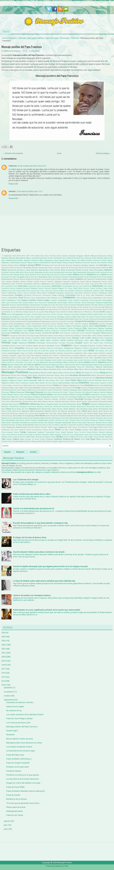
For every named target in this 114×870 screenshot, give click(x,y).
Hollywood (22, 343)
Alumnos (79, 263)
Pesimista (56, 392)
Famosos (13, 38)
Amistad (31, 265)
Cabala (58, 279)
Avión (3, 275)
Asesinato (39, 272)
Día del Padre (104, 307)
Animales (103, 265)
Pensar (96, 390)
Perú (45, 392)
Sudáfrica (80, 425)
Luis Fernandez (17, 362)
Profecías (99, 397)
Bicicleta (110, 275)
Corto (92, 295)
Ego (26, 319)
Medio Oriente (62, 369)
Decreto (59, 303)
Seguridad (23, 418)
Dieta (75, 312)
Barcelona (50, 275)
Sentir (63, 418)
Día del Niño (93, 307)
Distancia (67, 314)
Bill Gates (13, 277)
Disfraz (53, 314)
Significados (43, 420)
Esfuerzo (4, 326)
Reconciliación (93, 401)
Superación (10, 427)
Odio (37, 383)
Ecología (60, 317)
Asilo (51, 272)
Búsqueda (46, 279)
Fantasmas (55, 331)
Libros (11, 360)
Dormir (27, 317)
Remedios (94, 404)
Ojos (50, 383)
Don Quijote (108, 314)
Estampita (19, 328)
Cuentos (24, 300)
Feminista (15, 333)
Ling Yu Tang (34, 360)
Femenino (100, 331)
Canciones (96, 281)
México (61, 373)
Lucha (9, 362)
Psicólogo (88, 399)
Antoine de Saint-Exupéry (87, 268)
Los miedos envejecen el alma (19, 747)
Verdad (72, 437)
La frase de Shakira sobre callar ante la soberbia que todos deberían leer (44, 581)
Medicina (31, 369)
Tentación (22, 430)
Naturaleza (100, 378)
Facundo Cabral (7, 331)
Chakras (33, 288)
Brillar (99, 277)
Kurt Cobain (53, 356)
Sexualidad (10, 420)
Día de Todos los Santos (55, 307)
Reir (64, 404)
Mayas (13, 369)
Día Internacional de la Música (56, 309)
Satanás (98, 416)
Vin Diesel (35, 439)
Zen (69, 441)
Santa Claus (108, 413)
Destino (88, 305)
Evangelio (63, 328)
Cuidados (53, 300)
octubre (7, 696)
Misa (18, 375)
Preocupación (28, 397)
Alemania (36, 263)
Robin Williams (70, 409)
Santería (56, 416)
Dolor (96, 314)
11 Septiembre (6, 256)
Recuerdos (103, 401)
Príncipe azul (63, 397)
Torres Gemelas (7, 432)
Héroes (86, 340)
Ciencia (4, 291)
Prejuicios (103, 395)
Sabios (32, 411)
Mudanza (109, 375)
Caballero (65, 279)
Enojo (11, 324)
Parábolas (37, 388)
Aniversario (5, 268)
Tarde (70, 427)
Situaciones (94, 420)
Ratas (35, 401)
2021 (3, 653)
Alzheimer (87, 263)
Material (99, 367)
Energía (78, 321)
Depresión (5, 305)
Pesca (50, 392)
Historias (6, 342)
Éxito (85, 328)
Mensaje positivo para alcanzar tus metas (24, 743)
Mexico (56, 373)
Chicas (70, 288)
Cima (10, 291)
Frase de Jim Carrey (14, 815)
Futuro (61, 336)
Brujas (110, 277)
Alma (54, 263)
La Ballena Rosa (64, 356)
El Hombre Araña (48, 319)
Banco (39, 275)
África (41, 260)
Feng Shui (24, 333)
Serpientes (99, 418)
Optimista (74, 383)
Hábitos (36, 340)
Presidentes (45, 397)
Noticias (98, 380)
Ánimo (110, 265)
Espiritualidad (100, 326)
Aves (111, 272)
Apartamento (12, 270)
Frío (27, 336)
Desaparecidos (35, 305)
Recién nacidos (82, 401)
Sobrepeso (109, 420)
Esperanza (37, 326)
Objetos (12, 383)
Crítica (78, 298)
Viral (87, 439)
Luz (37, 362)
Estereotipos (28, 328)
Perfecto (110, 390)
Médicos (39, 369)
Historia (109, 340)
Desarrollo (51, 305)
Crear (28, 298)
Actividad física (79, 258)
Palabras (73, 385)
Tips (96, 429)
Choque (92, 288)
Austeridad (68, 272)
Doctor (90, 314)
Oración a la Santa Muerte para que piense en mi (33, 508)
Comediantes (11, 293)
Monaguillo (42, 375)
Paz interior (49, 390)
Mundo (45, 378)
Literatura (48, 360)
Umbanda (109, 432)
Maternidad (108, 367)
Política (66, 394)
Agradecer (49, 260)
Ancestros (69, 265)
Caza (81, 286)
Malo (25, 365)
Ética (56, 328)
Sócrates (41, 423)
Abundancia (20, 258)
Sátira (104, 416)
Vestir (86, 437)
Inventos (13, 351)
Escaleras (84, 324)
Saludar (95, 411)
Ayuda (16, 275)
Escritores (93, 324)
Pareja (77, 388)
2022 (42, 256)
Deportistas (108, 303)
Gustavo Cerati (26, 340)
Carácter (58, 284)
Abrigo (110, 256)
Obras (17, 383)
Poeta (55, 395)
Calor (3, 282)
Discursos (46, 314)
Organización (94, 383)
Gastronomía (6, 338)
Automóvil (91, 272)
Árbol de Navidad (68, 270)
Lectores (13, 358)
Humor (13, 346)
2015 (3, 677)
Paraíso (59, 388)
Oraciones (84, 382)
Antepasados (43, 268)
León (62, 358)
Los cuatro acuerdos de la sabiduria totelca (24, 714)
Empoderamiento (21, 321)
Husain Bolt (20, 346)
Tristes (63, 432)
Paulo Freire (37, 390)
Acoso (64, 258)
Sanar (95, 413)
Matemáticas (90, 367)
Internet (103, 348)
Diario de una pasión (36, 312)
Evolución (78, 328)
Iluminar (58, 346)
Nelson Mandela (30, 380)
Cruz (90, 298)
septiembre (9, 700)
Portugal (80, 395)
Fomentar (88, 333)
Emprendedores (33, 321)
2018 (33, 256)
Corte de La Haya (83, 295)
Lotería (3, 362)
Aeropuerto (35, 260)
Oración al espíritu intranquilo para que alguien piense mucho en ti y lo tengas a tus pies (50, 566)
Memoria (88, 369)
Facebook (109, 328)
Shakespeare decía (14, 811)
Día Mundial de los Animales (12, 312)
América (16, 265)
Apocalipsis (21, 270)
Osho (30, 385)
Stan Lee (51, 425)
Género (43, 338)
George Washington (59, 338)
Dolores (101, 314)
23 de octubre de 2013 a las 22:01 (32, 166)
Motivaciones (85, 375)
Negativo (5, 380)
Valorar (110, 435)
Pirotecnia (95, 392)
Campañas (66, 282)
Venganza (47, 437)
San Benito (11, 413)
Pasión (103, 388)
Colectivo (96, 291)
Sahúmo (54, 411)
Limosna (18, 360)
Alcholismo (97, 260)
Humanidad (108, 343)
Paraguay (52, 388)
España (16, 326)
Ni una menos (49, 380)
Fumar (56, 336)
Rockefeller (84, 409)
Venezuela (39, 437)
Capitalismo (45, 284)
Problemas (81, 397)
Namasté (85, 378)
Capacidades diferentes (31, 284)
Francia (110, 333)
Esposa (110, 326)
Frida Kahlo (22, 336)
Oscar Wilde (23, 385)
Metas (50, 373)
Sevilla (110, 418)
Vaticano (16, 437)
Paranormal (66, 388)
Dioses (9, 314)
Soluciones (91, 423)
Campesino (75, 282)
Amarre (4, 265)
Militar (110, 373)
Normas (91, 380)
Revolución (109, 407)
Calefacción (91, 279)
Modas (35, 375)
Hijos (97, 340)
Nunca (110, 380)
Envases (53, 324)
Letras (66, 358)
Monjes (57, 375)
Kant (24, 356)
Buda (3, 279)
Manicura (55, 365)
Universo (45, 435)
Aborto (87, 256)
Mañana (97, 365)
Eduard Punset (94, 317)
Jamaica (69, 351)
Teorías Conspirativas (34, 430)
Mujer (29, 377)
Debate (25, 303)
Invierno (24, 351)
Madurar (94, 362)
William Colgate (51, 441)
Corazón (61, 295)
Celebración (87, 286)
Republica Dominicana (28, 407)
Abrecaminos (102, 256)
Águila (62, 260)
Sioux (78, 420)
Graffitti (88, 338)
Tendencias (5, 430)
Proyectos (70, 399)
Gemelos (28, 338)
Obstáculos (24, 383)
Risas (39, 409)
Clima (42, 291)
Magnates (10, 365)
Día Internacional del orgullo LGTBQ (100, 309)
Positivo (86, 394)
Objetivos (5, 383)
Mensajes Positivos (35, 38)
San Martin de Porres (75, 413)
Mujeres (37, 377)
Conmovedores (7, 295)
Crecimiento (40, 298)
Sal (59, 411)
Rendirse (101, 404)
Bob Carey (34, 277)
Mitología (24, 375)
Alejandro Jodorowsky (10, 263)
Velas (33, 437)
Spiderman (38, 425)
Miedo (78, 372)
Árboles (79, 270)
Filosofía (45, 333)
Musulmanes (77, 378)
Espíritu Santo (88, 326)
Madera (59, 362)
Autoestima (82, 272)
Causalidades (67, 286)
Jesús (91, 350)
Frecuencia (13, 336)
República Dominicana (45, 407)
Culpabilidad (62, 300)
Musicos (68, 378)
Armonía (12, 272)
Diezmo (80, 312)
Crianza (54, 298)
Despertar (80, 305)
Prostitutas (39, 399)
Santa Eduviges (6, 416)
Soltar (80, 423)
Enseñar (28, 324)
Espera (29, 326)
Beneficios (91, 274)
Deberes (31, 303)
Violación (49, 439)
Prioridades (72, 397)
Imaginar (76, 346)
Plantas (10, 394)
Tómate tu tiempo (13, 771)
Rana (31, 401)
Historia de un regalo (15, 706)
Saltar (79, 411)
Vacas (86, 435)
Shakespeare (20, 420)
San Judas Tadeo (60, 413)
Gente (48, 338)
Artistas (31, 272)
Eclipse (53, 317)
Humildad (5, 346)
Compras (60, 293)
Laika (95, 356)
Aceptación (58, 258)
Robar (49, 409)
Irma (35, 351)
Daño (12, 303)
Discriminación (37, 314)
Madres (87, 362)
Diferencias (88, 312)
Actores (88, 258)
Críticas (84, 298)
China (80, 288)
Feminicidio (6, 333)
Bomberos (65, 277)
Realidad (58, 401)
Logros (75, 360)
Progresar (14, 399)
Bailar (27, 275)
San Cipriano (29, 413)
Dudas (43, 317)
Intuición (110, 348)
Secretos (110, 416)
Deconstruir (43, 303)
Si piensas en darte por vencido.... (20, 702)
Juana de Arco (68, 353)
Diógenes (109, 312)
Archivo (33, 452)
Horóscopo (70, 343)
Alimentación (45, 263)
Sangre (101, 413)
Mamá (37, 364)
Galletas (100, 336)
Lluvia (64, 360)
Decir (36, 303)
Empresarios (45, 321)
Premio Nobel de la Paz (14, 397)
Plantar (4, 395)
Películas (86, 390)
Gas (111, 336)
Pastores (109, 388)
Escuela (109, 324)
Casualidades (46, 286)
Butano (53, 279)
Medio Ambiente (49, 369)
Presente (36, 397)
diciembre (8, 687)
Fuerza (50, 336)
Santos (92, 416)
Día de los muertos (38, 307)
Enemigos (71, 321)
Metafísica (44, 373)
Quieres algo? (12, 730)
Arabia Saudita (55, 270)
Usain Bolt (65, 435)
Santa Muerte (40, 415)
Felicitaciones (90, 331)
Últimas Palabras (98, 432)
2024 (3, 640)
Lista (41, 360)
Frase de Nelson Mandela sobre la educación (25, 791)
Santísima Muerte (67, 416)
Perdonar (103, 390)
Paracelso (44, 388)
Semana (30, 418)
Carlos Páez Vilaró (100, 284)
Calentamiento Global (104, 279)
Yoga (60, 441)
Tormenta (109, 430)
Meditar (70, 369)
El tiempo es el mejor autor (17, 767)
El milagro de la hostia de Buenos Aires (29, 537)
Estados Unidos (8, 328)
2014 (18, 256)
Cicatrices (99, 288)
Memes (81, 369)
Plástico (16, 395)
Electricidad (69, 319)
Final (61, 333)
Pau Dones (17, 390)
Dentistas (77, 303)
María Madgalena (106, 365)
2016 (23, 256)
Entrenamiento (37, 324)
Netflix (40, 380)
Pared (73, 388)
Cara (52, 284)
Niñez (73, 380)
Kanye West (30, 356)
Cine (13, 291)
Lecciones (5, 358)
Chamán (41, 288)
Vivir (111, 439)
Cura (91, 300)
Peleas (79, 390)
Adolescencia (11, 260)
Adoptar (20, 260)
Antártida (35, 268)
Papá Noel (28, 388)
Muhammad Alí (20, 378)
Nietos (67, 380)
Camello (36, 282)
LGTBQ (110, 358)
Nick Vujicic (60, 380)
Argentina (108, 270)
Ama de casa (96, 263)
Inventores (5, 351)
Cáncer (88, 281)
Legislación (35, 358)
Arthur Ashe (24, 272)
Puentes (103, 399)
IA (26, 346)
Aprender (34, 270)
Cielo (111, 288)
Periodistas (5, 392)
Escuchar (102, 324)
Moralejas (74, 375)
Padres (56, 385)
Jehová (85, 351)
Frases (5, 335)
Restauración (81, 407)
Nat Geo (92, 378)
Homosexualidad (52, 343)
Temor (110, 427)
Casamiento (32, 286)
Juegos (90, 353)
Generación (36, 338)
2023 (46, 256)
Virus (98, 439)
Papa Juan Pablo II (17, 388)
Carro (15, 286)
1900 (14, 256)
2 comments (34, 51)
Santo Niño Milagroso (81, 416)
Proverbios (62, 399)
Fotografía (96, 333)
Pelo (91, 390)
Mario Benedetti (14, 367)
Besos (98, 275)
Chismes (86, 288)
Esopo (10, 326)
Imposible (83, 346)
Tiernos (85, 430)
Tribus (57, 432)
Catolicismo (57, 286)
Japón (75, 351)
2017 (28, 256)
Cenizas (13, 288)
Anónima (13, 268)
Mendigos (94, 369)
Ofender (42, 383)
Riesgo (19, 409)
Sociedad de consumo (29, 423)
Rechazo (73, 401)
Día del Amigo (70, 307)
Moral (67, 375)
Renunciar (109, 404)
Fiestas (38, 333)
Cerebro (19, 288)
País (61, 385)
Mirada (13, 375)
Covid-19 (22, 298)
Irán (32, 351)
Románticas (104, 409)
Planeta (109, 392)
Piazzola (78, 392)
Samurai (106, 411)
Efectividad (21, 319)
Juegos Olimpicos (99, 353)
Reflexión (24, 404)
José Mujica (38, 353)
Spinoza (45, 425)
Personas (75, 38)
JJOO (106, 351)
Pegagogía (73, 390)
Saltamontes (72, 411)
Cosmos (4, 298)
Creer (48, 298)
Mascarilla (50, 367)
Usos (72, 435)
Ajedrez (74, 260)
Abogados (80, 256)
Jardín (79, 351)
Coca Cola (48, 291)
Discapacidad (17, 314)
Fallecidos (18, 331)
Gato (13, 338)
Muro (56, 378)
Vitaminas (105, 439)
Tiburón (71, 430)
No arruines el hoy (14, 710)
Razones (51, 401)
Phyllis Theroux (68, 392)
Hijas (92, 340)
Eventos (70, 328)
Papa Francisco (52, 38)
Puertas (110, 399)
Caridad (72, 284)
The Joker (64, 430)
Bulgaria (29, 279)
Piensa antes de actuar (16, 807)
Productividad (91, 397)
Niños (79, 380)
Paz (42, 390)
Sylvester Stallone (34, 427)
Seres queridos (90, 418)
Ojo (46, 383)
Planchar (103, 392)
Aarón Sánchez (63, 256)
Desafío (19, 305)
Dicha (57, 312)
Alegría (110, 260)
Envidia (60, 324)
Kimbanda (45, 356)
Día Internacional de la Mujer (33, 309)
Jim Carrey (99, 351)
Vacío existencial (95, 435)
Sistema (87, 420)
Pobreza (34, 394)
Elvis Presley (84, 319)
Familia (31, 330)
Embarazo (92, 319)
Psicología (78, 399)
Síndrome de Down (62, 420)
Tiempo (78, 429)
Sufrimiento (101, 425)
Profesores (5, 399)
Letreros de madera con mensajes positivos (32, 595)
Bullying (35, 279)
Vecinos (22, 437)
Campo (82, 282)
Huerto (95, 343)
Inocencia (50, 348)
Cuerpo (46, 300)
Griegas (4, 340)
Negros (20, 380)
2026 (3, 633)
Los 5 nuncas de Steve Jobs (18, 723)
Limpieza (24, 360)
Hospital (78, 343)
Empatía (109, 319)
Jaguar (52, 351)
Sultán (3, 427)
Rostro (9, 411)
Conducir (94, 293)
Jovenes (59, 353)
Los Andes (94, 360)
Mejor (76, 369)
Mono (62, 375)
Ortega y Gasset (12, 385)
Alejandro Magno (26, 263)
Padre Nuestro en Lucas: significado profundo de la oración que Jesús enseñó (46, 610)
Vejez (28, 437)
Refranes (43, 404)
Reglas (56, 404)
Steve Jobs (59, 425)
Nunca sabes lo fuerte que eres (19, 739)
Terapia (45, 430)
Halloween (55, 340)
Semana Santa (39, 418)
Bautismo (63, 275)
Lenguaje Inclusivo (46, 358)
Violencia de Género (71, 439)
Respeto (73, 407)
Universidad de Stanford (32, 435)
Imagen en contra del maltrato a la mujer (23, 783)
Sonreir (98, 423)
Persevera (10, 734)
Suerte (93, 425)
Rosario (4, 411)
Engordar (4, 324)
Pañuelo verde (99, 385)
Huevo (101, 343)
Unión (3, 435)
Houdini (86, 343)
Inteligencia (68, 348)
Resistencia (66, 407)
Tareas (74, 427)
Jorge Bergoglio (13, 353)
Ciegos (105, 288)
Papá (106, 385)
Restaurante (91, 407)
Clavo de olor (35, 291)
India (105, 346)
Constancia (27, 295)
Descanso (66, 305)
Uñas (52, 435)
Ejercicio (38, 319)
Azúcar (22, 275)
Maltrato (31, 365)
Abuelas (4, 258)
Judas (85, 353)
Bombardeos (57, 277)
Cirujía (18, 291)
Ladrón (89, 356)
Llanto (54, 360)
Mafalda (110, 362)
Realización (66, 401)
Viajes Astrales (99, 437)
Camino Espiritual (54, 281)
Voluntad (15, 441)
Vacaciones (78, 435)
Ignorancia (42, 346)
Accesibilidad (42, 258)
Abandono (72, 256)
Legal (28, 358)
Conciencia (87, 293)
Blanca (28, 277)
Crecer (33, 298)
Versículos (79, 437)
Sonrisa (104, 423)
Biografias (21, 277)
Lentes (57, 358)
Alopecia (59, 263)
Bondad (73, 277)
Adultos (27, 260)
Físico (82, 333)
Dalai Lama (5, 303)
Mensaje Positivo (106, 369)
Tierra (91, 430)
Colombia (109, 291)
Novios (104, 380)
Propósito (21, 399)
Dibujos (52, 312)
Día (93, 305)
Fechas (73, 331)
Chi (66, 288)
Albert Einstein (86, 260)
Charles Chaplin (57, 288)
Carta (20, 286)
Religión (86, 404)
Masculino (80, 367)
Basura (57, 275)
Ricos (14, 409)
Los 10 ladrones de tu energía (25, 479)
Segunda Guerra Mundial (10, 418)
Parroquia (84, 388)
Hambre (63, 340)
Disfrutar (60, 314)
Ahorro (68, 260)
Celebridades (97, 286)
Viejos (22, 439)
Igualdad (50, 346)
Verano (66, 437)
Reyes (3, 409)
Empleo (12, 321)
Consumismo (36, 295)
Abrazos (94, 256)
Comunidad (78, 293)
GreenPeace (108, 338)
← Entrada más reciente (12, 153)
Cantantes (5, 284)
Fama (25, 331)
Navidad (109, 378)
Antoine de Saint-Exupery (69, 268)
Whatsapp (34, 441)
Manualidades (87, 365)
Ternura (51, 430)
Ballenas (33, 275)
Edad (74, 317)
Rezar (8, 409)
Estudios (50, 328)
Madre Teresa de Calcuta (73, 362)
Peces (61, 390)
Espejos (23, 326)
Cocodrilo (71, 291)
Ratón (40, 401)
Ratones (45, 401)
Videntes (9, 439)
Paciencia (49, 385)
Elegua (76, 319)
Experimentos (92, 328)
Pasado (91, 388)
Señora (71, 418)
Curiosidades (107, 300)
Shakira (27, 420)
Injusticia (42, 348)
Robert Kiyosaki (57, 409)
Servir (106, 418)
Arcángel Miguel (88, 270)
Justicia (4, 355)
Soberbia (102, 420)
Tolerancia (101, 430)
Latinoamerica (102, 356)
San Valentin (88, 413)
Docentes (83, 314)
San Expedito (40, 413)
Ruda (14, 411)
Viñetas (42, 439)
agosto (7, 821)
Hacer (48, 340)
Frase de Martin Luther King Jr (19, 759)
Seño (67, 418)
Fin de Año (54, 333)
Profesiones (108, 397)
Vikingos (28, 439)
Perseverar (20, 392)
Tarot (79, 427)
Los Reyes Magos (105, 360)
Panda (82, 385)
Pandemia (89, 385)
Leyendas (98, 358)
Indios (110, 346)
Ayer (11, 275)
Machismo (44, 362)
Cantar (12, 284)
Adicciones (108, 258)
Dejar (65, 303)
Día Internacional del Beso (77, 309)
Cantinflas (19, 284)
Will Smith (42, 441)
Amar (110, 263)
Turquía (89, 432)
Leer (24, 358)
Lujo (25, 362)
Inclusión (91, 346)
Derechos (13, 305)
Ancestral (61, 265)
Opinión (54, 383)
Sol (46, 423)
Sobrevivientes (6, 423)
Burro (41, 279)
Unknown (13, 166)
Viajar (90, 437)
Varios (10, 437)
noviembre (8, 692)
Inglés (36, 348)
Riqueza (32, 409)
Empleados (5, 321)
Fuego (31, 336)
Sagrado (47, 411)
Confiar (110, 293)
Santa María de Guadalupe (23, 416)
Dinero (103, 312)
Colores (4, 293)
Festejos (32, 333)
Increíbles (99, 346)
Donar (22, 317)
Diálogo (25, 312)
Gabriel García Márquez (73, 336)
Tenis (16, 430)
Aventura (105, 272)
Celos (106, 286)
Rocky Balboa (93, 409)
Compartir (52, 293)
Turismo (82, 432)
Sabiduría (25, 411)
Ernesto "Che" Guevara (72, 324)
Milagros (103, 372)
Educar (14, 319)
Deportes (99, 303)
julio (5, 825)
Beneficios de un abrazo (16, 799)
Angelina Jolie (94, 265)
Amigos (23, 265)
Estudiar (42, 328)
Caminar (43, 282)
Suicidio (109, 425)
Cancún (104, 282)
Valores (4, 437)
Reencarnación (14, 404)
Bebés (70, 275)
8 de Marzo (53, 256)
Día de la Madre (23, 307)
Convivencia (46, 295)
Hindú (102, 340)
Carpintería (9, 286)
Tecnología (92, 427)
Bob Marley (43, 277)
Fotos (103, 333)
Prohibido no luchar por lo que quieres (22, 775)
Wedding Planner (25, 441)
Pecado (55, 390)
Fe (69, 330)
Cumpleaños (84, 300)
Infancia (4, 348)
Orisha (3, 385)
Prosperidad (30, 399)
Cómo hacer (42, 293)
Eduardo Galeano (106, 317)
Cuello (18, 300)
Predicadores (95, 395)
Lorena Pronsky (84, 360)
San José (49, 413)
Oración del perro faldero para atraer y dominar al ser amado (39, 552)
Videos (16, 439)
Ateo (62, 272)
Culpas (70, 300)
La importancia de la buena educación (22, 779)
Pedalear (66, 390)
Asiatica (46, 272)
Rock (78, 409)
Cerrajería (26, 288)
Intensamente (94, 348)
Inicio (6, 31)
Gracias (75, 338)
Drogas (38, 317)
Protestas (55, 399)
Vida (3, 439)
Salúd (89, 411)
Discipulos (27, 314)
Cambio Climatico (26, 282)
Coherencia (79, 291)
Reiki (61, 404)
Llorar (59, 360)
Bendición (83, 275)
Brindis (104, 277)
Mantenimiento (70, 365)
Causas (75, 286)
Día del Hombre (82, 307)
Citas (23, 291)
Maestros (102, 362)
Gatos (18, 338)
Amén (10, 265)
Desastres (59, 305)
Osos (34, 385)
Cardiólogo (65, 284)
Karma (38, 355)
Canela (110, 282)
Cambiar (15, 281)
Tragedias (40, 432)
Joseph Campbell (50, 353)
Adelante (100, 258)
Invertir (19, 351)
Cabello (72, 279)
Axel (8, 275)
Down (32, 317)
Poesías (49, 394)
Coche (61, 291)
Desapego (44, 305)
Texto (57, 429)
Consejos (19, 295)
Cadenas (79, 279)
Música (62, 378)
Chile (75, 288)
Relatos (78, 404)
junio (6, 829)
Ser (83, 418)
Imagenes (66, 345)
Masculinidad (70, 367)
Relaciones (71, 404)
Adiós (3, 260)
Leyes (104, 358)
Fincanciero (75, 333)
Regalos (50, 404)
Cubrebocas (11, 300)
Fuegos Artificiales (40, 336)
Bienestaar (5, 277)
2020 (37, 256)
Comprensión (68, 293)
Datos (20, 303)
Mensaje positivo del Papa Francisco (21, 46)
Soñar (110, 423)
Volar (10, 441)
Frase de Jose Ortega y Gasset (19, 718)
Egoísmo (32, 319)
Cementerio (5, 288)
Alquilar (66, 263)
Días (46, 312)
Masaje (42, 367)
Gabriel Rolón (86, 336)
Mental (32, 373)
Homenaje (41, 343)
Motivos (94, 375)
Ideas (30, 346)
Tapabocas (62, 427)
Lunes (30, 362)
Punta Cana (5, 401)
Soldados (51, 423)
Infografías (19, 348)
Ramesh (25, 401)
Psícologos (96, 399)
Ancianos (77, 265)
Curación (97, 300)
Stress (66, 425)
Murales (51, 378)
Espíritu (44, 326)
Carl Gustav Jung (87, 284)
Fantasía (47, 331)
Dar (16, 303)
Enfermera (99, 321)
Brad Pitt (88, 277)
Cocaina (55, 291)
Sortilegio (19, 425)
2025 (3, 637)
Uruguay (57, 435)
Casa (25, 286)
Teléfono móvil (103, 427)
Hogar (14, 343)
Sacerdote (40, 411)
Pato (2, 390)
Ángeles (85, 265)
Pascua (98, 388)
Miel (83, 373)
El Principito (59, 319)
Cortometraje (99, 295)
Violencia (58, 439)
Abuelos (12, 258)
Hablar (42, 340)
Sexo (3, 420)
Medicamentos (22, 369)
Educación (6, 319)
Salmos (64, 411)
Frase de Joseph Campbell (17, 763)
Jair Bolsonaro (60, 351)
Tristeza (69, 432)
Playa (22, 395)
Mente (37, 373)
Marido (4, 367)
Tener (12, 430)
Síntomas (72, 420)
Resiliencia (57, 407)
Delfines (70, 303)
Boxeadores (81, 277)
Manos (62, 365)
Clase (28, 291)
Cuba (104, 298)
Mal (21, 365)
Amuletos (46, 265)
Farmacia (63, 331)
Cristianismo (69, 297)
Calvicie (9, 282)
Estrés (36, 328)
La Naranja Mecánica (79, 356)
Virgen (92, 439)
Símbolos (52, 420)
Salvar (101, 411)
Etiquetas (20, 452)
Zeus (73, 441)
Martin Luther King (31, 367)
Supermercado (21, 427)
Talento (50, 427)
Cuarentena (97, 298)
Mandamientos (46, 365)
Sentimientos (56, 418)
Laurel (110, 356)
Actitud (70, 258)
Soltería (84, 423)
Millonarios (5, 375)
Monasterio (50, 375)
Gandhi (106, 336)
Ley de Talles (88, 358)
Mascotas (60, 367)
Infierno (11, 348)
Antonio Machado (102, 268)
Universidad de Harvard (14, 435)
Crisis (60, 298)
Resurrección (100, 407)
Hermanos (79, 340)
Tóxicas (16, 432)
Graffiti (82, 338)
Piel (83, 392)
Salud (84, 411)
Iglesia (35, 346)
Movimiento (101, 375)
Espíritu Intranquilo (73, 326)
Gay (22, 338)
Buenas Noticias (20, 279)
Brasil (94, 277)
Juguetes (109, 353)
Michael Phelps (69, 373)
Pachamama (41, 385)
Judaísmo (78, 353)
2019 (3, 661)
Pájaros (66, 385)
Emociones (100, 319)
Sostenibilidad (28, 425)
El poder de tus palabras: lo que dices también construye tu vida (40, 523)
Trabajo (23, 432)
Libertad (4, 360)
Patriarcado (9, 390)
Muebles (4, 378)
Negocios (13, 380)
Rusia (19, 411)
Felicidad (22, 38)
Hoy (91, 343)
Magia (4, 364)
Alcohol (104, 260)
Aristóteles (5, 272)
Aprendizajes (44, 270)
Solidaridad (66, 423)
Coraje (54, 295)
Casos (38, 286)
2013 (3, 685)
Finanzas (67, 333)
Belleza (76, 274)
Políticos (72, 394)
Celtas (110, 286)
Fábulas (101, 328)
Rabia (13, 401)
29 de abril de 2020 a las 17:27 (29, 191)
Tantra (55, 427)
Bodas (50, 277)
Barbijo (44, 275)
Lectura (19, 358)
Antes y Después (54, 268)
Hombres (32, 343)
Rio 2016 (25, 409)
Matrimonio (6, 369)
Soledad (58, 423)
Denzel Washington (88, 303)
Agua (56, 260)
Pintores (88, 392)
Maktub (17, 365)
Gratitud (95, 338)
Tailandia (43, 427)
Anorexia (20, 268)
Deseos (73, 305)
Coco (66, 291)
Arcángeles (99, 270)
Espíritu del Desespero (56, 326)
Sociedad (15, 423)
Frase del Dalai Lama (15, 755)
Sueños (87, 425)
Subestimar (73, 425)
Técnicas (85, 427)
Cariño (78, 284)
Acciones (51, 258)
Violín (83, 439)
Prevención (54, 397)
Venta (53, 437)
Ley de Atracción (76, 358)
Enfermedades (88, 321)
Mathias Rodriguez (12, 51)
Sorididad (4, 425)
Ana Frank (54, 265)
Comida (32, 293)
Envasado (45, 324)
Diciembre (63, 312)
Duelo (49, 317)
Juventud (12, 355)
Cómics (25, 293)
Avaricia (99, 272)
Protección (47, 399)
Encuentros (63, 321)
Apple (28, 270)
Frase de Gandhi (13, 795)
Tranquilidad (49, 432)
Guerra (10, 340)
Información (29, 348)
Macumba (52, 362)
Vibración (109, 437)
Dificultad (96, 312)
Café (84, 279)
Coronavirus (70, 295)
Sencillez (48, 418)
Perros (12, 392)
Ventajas (59, 437)
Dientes (70, 312)
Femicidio (109, 331)
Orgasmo (103, 383)
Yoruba (64, 441)
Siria (82, 420)
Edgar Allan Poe (82, 317)
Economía (68, 317)
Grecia (101, 338)
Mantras (78, 365)
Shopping (34, 420)
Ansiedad (27, 268)
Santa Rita (49, 416)
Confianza (103, 293)
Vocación (4, 441)
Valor (104, 435)
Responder (13, 184)
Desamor (26, 305)
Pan (78, 385)
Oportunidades (64, 383)
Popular (7, 452)
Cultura (76, 300)
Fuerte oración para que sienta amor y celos (31, 494)
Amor (38, 265)
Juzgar (19, 356)
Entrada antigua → (104, 153)
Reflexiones (35, 404)
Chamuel (47, 288)
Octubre (31, 383)
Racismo (18, 401)
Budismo (10, 279)
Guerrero (17, 340)
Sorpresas (11, 425)
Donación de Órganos (10, 317)
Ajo (79, 260)
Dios (3, 314)
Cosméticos (108, 295)
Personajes (64, 38)
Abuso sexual (31, 258)
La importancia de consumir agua (20, 751)
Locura (70, 360)
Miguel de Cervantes (92, 373)
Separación (78, 418)
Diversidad (75, 314)
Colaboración (87, 291)
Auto (75, 272)
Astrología (57, 272)
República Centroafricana (10, 407)
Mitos (30, 375)
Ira (29, 351)
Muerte (11, 378)
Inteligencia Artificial (81, 348)
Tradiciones (31, 432)
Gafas (94, 336)
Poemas (41, 394)
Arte (17, 272)
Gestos (68, 338)
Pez (61, 392)
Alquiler (72, 263)
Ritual (44, 409)
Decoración (52, 303)
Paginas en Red (62, 866)
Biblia (103, 274)
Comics (20, 293)
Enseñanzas (19, 324)
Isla (39, 351)
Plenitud (27, 395)
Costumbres (12, 298)
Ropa (111, 409)
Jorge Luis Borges (26, 353)
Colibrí (102, 291)
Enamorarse (55, 321)
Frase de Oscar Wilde (15, 787)
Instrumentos (58, 348)
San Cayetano (20, 413)
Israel (43, 351)
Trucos (76, 432)
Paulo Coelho (26, 390)
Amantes (104, 263)
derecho (12, 191)
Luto (34, 362)
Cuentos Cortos (36, 300)
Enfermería (108, 321)
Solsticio (74, 423)
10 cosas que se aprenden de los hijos (22, 803)
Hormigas (62, 343)
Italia (47, 351)
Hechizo (70, 340)
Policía (60, 395)
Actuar (94, 258)
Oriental (110, 383)
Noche (85, 380)
